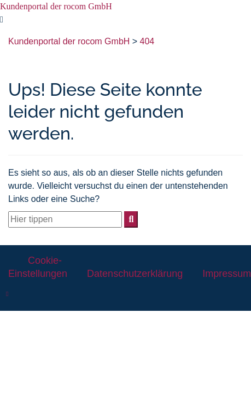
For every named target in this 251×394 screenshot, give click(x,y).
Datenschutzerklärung (135, 273)
